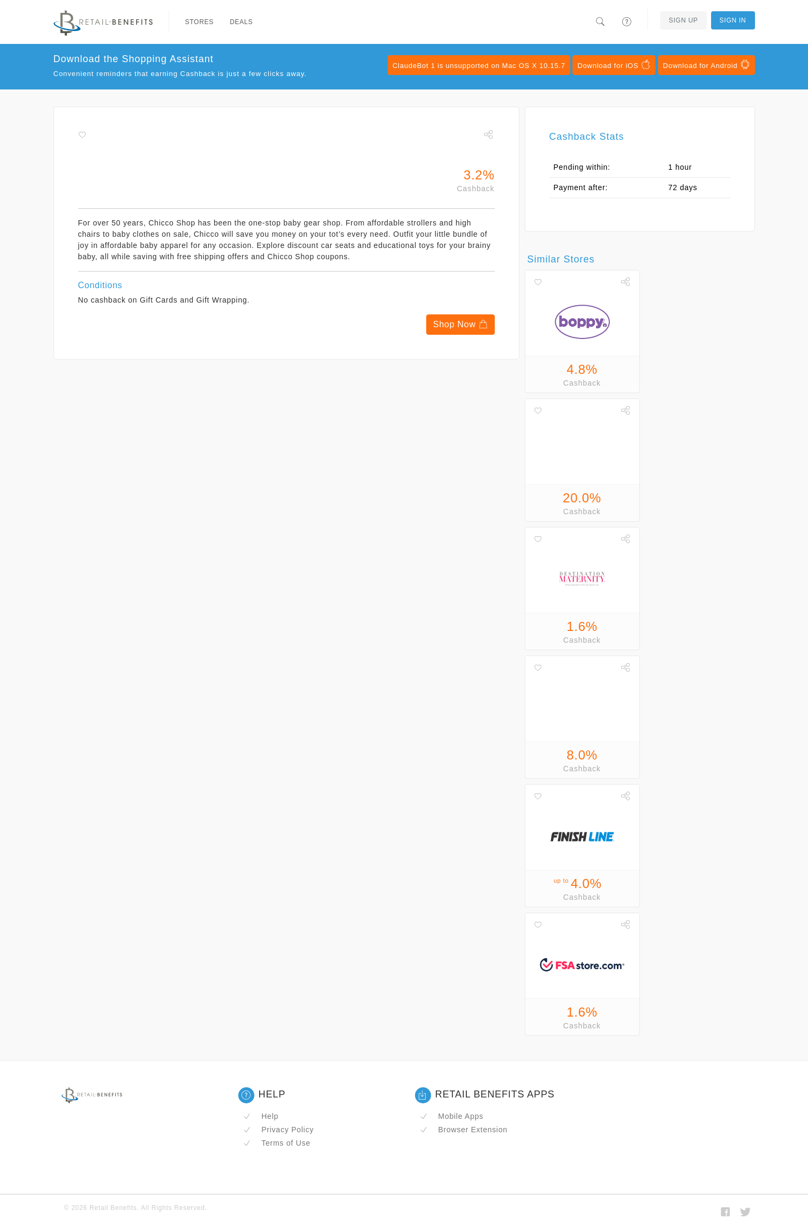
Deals (241, 22)
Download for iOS (614, 64)
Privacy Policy (278, 1129)
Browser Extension (464, 1129)
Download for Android (706, 64)
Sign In (733, 20)
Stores (199, 22)
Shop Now (460, 324)
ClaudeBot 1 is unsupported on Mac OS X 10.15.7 (478, 66)
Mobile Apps (452, 1116)
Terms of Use (277, 1143)
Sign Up (683, 20)
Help (261, 1116)
